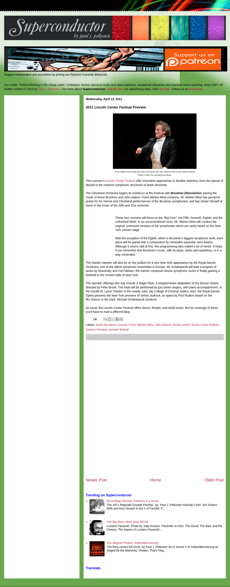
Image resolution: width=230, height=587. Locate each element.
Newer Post (96, 480)
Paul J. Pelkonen (49, 89)
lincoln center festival (205, 324)
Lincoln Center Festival (120, 180)
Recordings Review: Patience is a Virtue (133, 501)
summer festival (118, 329)
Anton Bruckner (106, 324)
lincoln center (181, 324)
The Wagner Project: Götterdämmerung (132, 543)
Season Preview (96, 329)
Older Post (214, 480)
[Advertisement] (155, 408)
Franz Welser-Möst (141, 324)
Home (155, 480)
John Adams (163, 324)
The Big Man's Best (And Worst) (127, 521)
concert (122, 324)
